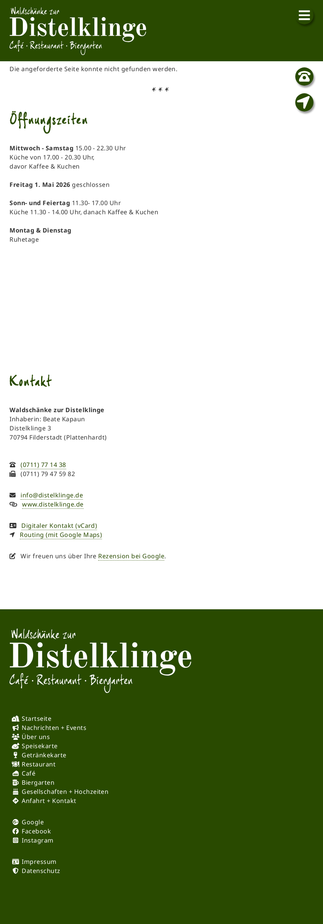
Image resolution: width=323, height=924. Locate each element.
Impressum (39, 861)
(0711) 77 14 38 (43, 464)
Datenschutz (41, 871)
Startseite (36, 718)
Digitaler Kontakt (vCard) (59, 525)
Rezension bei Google (131, 556)
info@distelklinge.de (52, 495)
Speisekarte (39, 746)
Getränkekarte (44, 755)
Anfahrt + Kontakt (49, 801)
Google (33, 822)
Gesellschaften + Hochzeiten (65, 791)
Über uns (36, 737)
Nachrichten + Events (54, 727)
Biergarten (38, 782)
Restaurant (39, 764)
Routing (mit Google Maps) (61, 535)
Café (28, 773)
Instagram (37, 840)
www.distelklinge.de (52, 504)
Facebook (36, 831)
